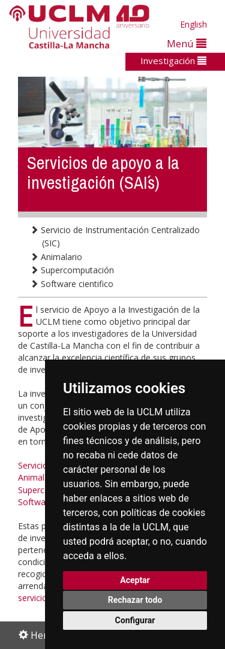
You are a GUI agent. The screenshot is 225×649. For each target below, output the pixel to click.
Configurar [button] (135, 620)
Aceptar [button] (135, 580)
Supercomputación (72, 270)
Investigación (173, 61)
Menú (186, 43)
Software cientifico (71, 283)
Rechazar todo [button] (135, 600)
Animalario (56, 256)
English (193, 24)
